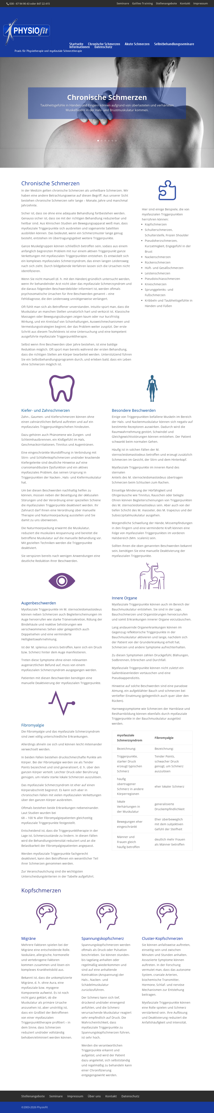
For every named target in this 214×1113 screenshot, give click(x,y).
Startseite (76, 44)
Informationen (79, 47)
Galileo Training (142, 3)
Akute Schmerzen (137, 44)
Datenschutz (103, 47)
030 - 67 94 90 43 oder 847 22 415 (29, 3)
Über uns (94, 1096)
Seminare (123, 3)
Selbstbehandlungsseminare (174, 44)
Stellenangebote (166, 3)
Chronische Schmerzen (104, 44)
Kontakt (185, 3)
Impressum (200, 3)
